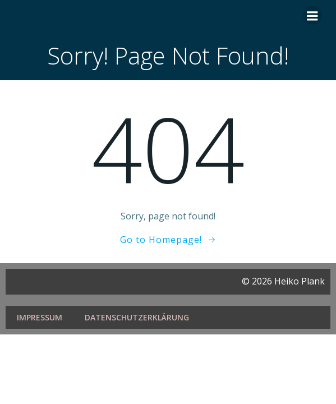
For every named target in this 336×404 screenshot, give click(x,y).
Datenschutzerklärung (137, 317)
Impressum (39, 317)
